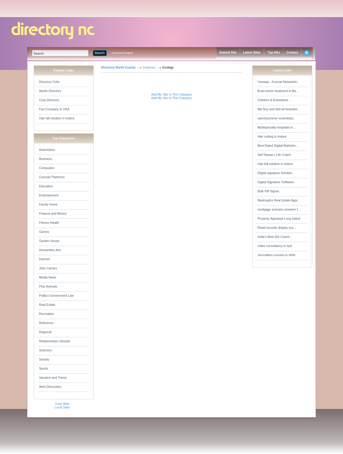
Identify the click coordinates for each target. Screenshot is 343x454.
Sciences (45, 350)
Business (45, 159)
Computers (46, 168)
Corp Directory (49, 100)
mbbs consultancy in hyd (275, 246)
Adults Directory (50, 91)
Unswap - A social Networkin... (279, 82)
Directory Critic (49, 82)
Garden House (49, 241)
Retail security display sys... (277, 227)
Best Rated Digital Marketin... (278, 145)
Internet (44, 259)
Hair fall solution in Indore (56, 118)
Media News (47, 277)
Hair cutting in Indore (272, 136)
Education (46, 186)
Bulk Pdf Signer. (269, 191)
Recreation (46, 314)
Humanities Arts (50, 250)
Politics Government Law (56, 295)
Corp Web (62, 403)
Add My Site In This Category (171, 94)
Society (44, 359)
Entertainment (48, 195)
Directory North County (118, 67)
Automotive (47, 149)
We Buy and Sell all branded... (279, 109)
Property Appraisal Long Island (279, 218)
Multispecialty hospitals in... (276, 127)
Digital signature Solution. (275, 173)
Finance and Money (53, 213)
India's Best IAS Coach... (275, 236)
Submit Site (228, 52)
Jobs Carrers (48, 268)
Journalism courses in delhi (276, 255)
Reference (46, 323)
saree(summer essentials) (276, 118)
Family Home (48, 204)
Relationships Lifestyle (54, 341)
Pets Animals (48, 286)
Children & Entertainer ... (275, 100)
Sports (43, 368)
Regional (45, 332)
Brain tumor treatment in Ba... (278, 91)
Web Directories (50, 386)
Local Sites (62, 407)
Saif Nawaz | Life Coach (274, 154)
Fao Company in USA (54, 109)
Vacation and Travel (52, 377)
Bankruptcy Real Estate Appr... (279, 200)
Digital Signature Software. (276, 182)
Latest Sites (252, 52)
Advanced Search (122, 52)
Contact (292, 52)
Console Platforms (52, 177)
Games (44, 231)
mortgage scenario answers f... (279, 209)
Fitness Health (49, 222)
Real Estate (47, 304)
